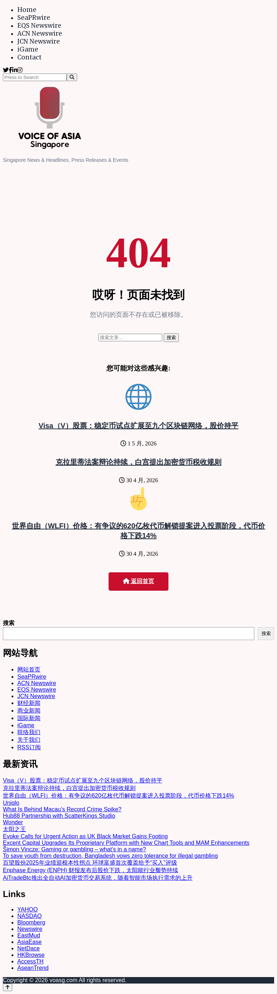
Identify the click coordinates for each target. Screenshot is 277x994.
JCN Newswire (38, 41)
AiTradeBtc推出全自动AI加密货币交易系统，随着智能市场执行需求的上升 (98, 878)
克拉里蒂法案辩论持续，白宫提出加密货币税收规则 (138, 462)
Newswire (29, 929)
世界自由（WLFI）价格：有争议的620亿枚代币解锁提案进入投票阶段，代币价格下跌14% (118, 796)
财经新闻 (28, 703)
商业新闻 (28, 710)
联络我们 (28, 732)
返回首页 (138, 581)
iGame (27, 49)
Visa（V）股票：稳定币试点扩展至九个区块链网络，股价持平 (138, 426)
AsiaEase (29, 942)
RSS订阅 (29, 747)
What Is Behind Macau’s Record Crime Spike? (62, 809)
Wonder (13, 822)
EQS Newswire (39, 26)
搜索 (8, 623)
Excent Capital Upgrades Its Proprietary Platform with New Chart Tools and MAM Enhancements (126, 843)
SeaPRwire (33, 18)
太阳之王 (14, 829)
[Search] (72, 77)
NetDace (28, 948)
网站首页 (28, 669)
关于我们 (28, 740)
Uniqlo (11, 803)
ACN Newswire (39, 33)
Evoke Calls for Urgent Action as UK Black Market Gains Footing (85, 836)
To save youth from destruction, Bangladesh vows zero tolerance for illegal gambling (110, 856)
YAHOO (27, 909)
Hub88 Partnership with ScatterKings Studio (59, 816)
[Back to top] (7, 987)
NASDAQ (29, 916)
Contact (29, 57)
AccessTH (30, 961)
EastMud (28, 935)
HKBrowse (31, 955)
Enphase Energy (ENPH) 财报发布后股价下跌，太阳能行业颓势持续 (90, 870)
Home (26, 10)
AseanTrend (33, 968)
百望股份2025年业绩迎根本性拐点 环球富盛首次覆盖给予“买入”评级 (90, 863)
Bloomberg (31, 922)
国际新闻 (28, 718)
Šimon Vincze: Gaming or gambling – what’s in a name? (74, 849)
